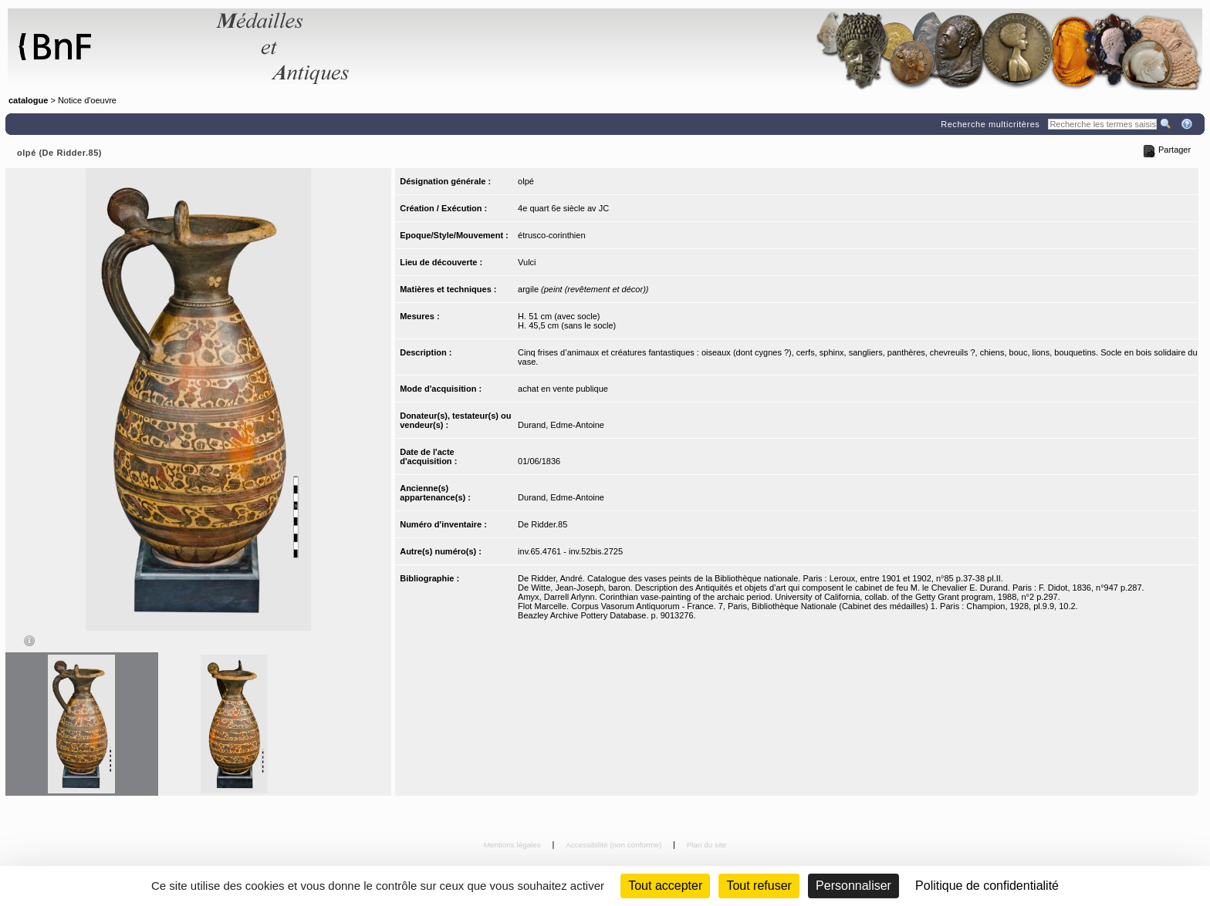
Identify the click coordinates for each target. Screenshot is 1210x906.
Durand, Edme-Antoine (561, 424)
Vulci (527, 262)
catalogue (28, 100)
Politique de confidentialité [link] (987, 885)
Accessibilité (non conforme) (615, 844)
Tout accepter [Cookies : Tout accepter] (665, 885)
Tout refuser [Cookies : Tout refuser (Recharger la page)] (758, 885)
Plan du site (707, 844)
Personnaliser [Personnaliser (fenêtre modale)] (853, 885)
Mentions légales (513, 844)
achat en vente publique (563, 388)
